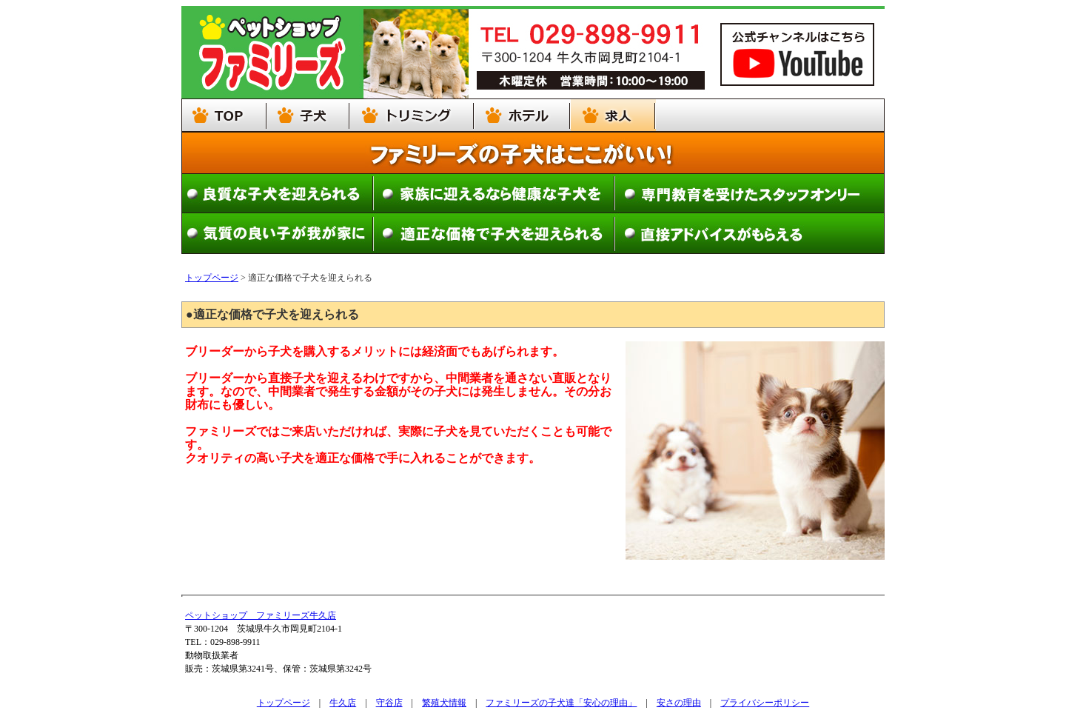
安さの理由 (679, 703)
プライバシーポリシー (764, 703)
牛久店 (342, 703)
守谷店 (389, 703)
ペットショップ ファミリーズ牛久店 (260, 615)
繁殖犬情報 (444, 703)
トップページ (211, 277)
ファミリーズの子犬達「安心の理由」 (561, 703)
